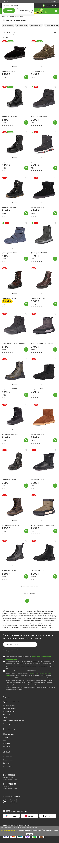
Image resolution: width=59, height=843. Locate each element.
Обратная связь (8, 734)
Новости (6, 740)
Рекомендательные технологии (14, 724)
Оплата (5, 717)
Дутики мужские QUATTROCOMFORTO (13, 345)
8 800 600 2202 (9, 775)
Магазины (6, 743)
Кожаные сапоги (36, 25)
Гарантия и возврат (10, 708)
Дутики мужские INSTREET (39, 118)
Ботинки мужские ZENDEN (39, 71)
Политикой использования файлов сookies (31, 829)
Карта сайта (7, 766)
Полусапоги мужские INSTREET (11, 436)
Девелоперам (8, 760)
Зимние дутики (22, 25)
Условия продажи (9, 705)
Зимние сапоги (8, 25)
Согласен (29, 834)
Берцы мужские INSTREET (9, 391)
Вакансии (6, 763)
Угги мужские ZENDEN (8, 71)
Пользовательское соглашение (14, 721)
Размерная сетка (9, 711)
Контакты (6, 747)
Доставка (6, 714)
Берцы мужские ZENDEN (9, 164)
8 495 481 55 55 (9, 784)
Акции (5, 737)
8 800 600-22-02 (52, 1)
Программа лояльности (11, 702)
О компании (7, 757)
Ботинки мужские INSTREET (10, 118)
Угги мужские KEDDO (37, 391)
